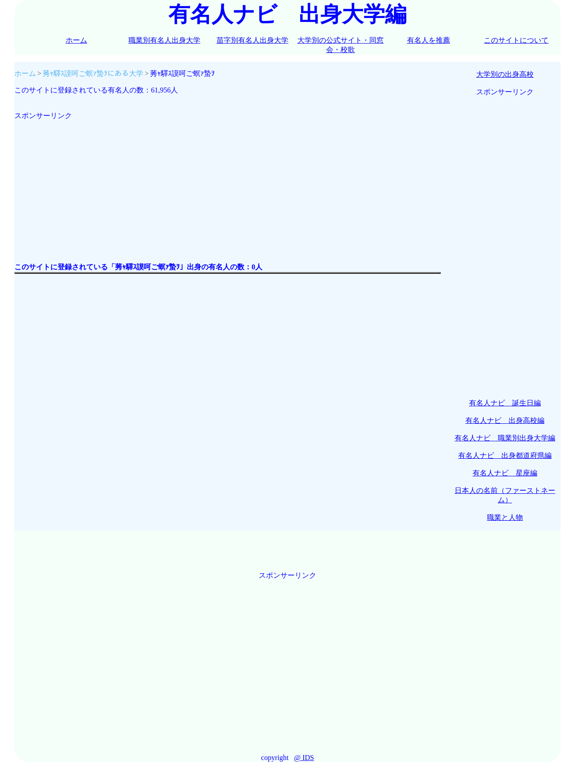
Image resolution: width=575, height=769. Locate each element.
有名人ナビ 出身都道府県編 (505, 455)
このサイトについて (516, 40)
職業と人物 (505, 517)
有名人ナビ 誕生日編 (505, 403)
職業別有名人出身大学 (164, 40)
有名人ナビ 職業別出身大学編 (505, 438)
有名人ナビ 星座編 (505, 473)
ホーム (76, 40)
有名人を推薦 (428, 40)
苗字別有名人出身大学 (252, 40)
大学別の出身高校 (505, 74)
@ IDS (304, 757)
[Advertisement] (227, 183)
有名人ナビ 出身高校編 (504, 420)
